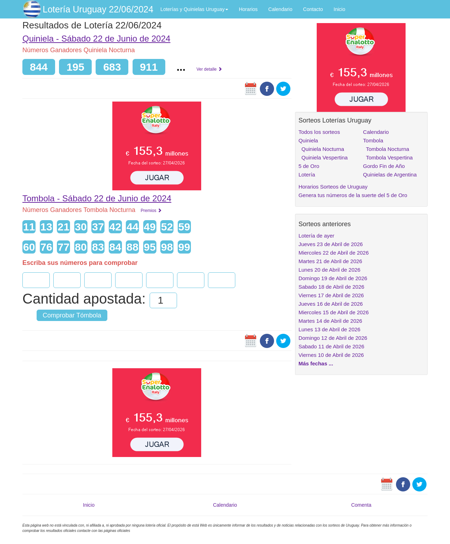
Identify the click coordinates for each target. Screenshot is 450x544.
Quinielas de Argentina (390, 175)
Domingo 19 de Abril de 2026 (333, 278)
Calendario (280, 9)
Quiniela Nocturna (321, 149)
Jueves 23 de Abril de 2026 (331, 244)
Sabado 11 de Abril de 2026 (331, 346)
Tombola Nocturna (386, 149)
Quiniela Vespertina (323, 157)
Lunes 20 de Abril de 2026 (329, 270)
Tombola (373, 140)
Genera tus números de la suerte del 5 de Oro (353, 195)
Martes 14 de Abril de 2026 (330, 321)
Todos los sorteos (319, 132)
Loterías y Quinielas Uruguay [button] (194, 9)
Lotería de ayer (316, 236)
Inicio (339, 9)
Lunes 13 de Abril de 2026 (329, 329)
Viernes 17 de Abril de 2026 (331, 295)
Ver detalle (209, 69)
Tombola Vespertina (388, 157)
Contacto (313, 9)
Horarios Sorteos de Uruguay (333, 187)
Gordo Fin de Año (384, 166)
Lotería (307, 175)
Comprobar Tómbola (72, 315)
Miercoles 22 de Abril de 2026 (334, 253)
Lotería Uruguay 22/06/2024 (98, 9)
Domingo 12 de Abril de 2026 (333, 338)
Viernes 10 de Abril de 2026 (331, 355)
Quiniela (308, 140)
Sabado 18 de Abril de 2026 (331, 287)
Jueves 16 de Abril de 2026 (331, 304)
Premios (151, 210)
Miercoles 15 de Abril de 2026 (334, 312)
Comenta (361, 505)
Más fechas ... (316, 363)
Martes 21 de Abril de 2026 (330, 261)
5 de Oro (309, 166)
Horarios (248, 9)
